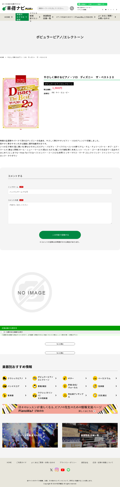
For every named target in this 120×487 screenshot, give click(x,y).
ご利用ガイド (21, 462)
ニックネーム (15, 187)
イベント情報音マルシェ (35, 17)
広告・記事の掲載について (103, 462)
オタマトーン (74, 10)
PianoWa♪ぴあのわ (76, 16)
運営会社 (84, 462)
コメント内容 (15, 200)
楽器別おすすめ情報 (22, 17)
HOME (8, 16)
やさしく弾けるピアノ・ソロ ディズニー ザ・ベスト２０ (79, 77)
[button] (103, 10)
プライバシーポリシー (68, 462)
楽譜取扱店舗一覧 (48, 17)
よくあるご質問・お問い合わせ (107, 17)
